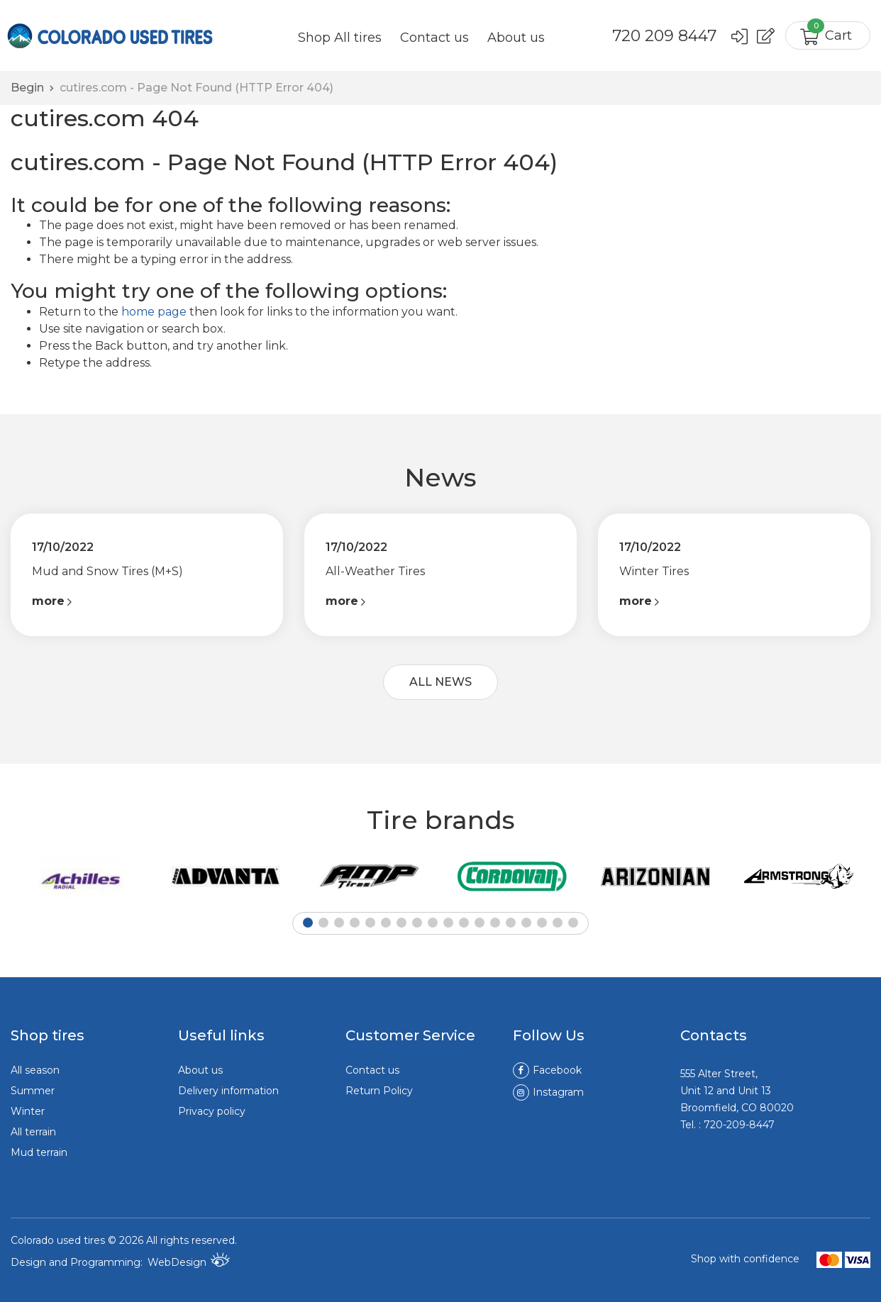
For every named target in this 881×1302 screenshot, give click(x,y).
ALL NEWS (440, 682)
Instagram (548, 1092)
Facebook (547, 1070)
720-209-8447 (739, 1124)
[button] (308, 922)
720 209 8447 (664, 36)
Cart (829, 32)
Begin (27, 87)
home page (154, 311)
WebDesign (189, 1260)
